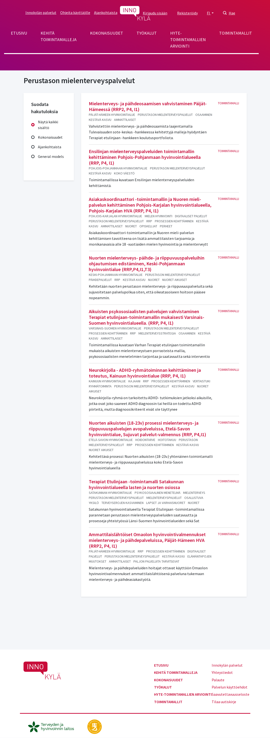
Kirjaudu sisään (155, 13)
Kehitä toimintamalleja (59, 36)
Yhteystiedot (222, 672)
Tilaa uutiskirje (224, 701)
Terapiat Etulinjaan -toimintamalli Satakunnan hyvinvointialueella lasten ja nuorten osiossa (136, 484)
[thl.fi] (54, 726)
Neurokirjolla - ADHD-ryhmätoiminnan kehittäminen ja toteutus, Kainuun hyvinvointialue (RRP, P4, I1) (145, 373)
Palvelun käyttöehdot (229, 687)
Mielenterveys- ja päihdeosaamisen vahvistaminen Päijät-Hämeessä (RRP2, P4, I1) (148, 106)
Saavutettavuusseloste (230, 694)
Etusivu (19, 33)
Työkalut (147, 33)
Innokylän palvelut (40, 12)
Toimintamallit (235, 33)
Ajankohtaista (105, 12)
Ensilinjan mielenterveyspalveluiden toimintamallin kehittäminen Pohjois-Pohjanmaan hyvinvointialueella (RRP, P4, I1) (145, 157)
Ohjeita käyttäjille (75, 12)
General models (51, 156)
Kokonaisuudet (106, 33)
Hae (232, 13)
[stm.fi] (95, 726)
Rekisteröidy (187, 13)
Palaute (218, 679)
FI (209, 13)
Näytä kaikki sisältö (48, 124)
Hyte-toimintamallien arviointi (188, 39)
